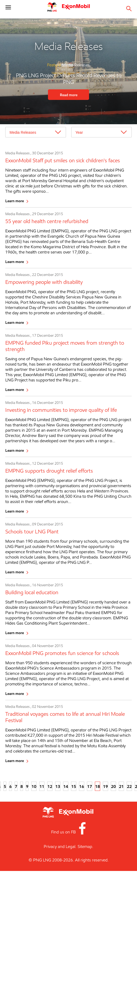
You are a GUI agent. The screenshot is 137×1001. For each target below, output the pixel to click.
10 (34, 786)
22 (129, 786)
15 (73, 786)
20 (113, 786)
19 (105, 786)
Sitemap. (85, 846)
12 (49, 786)
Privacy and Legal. (60, 846)
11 (41, 786)
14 (65, 786)
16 (81, 786)
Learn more (14, 201)
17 (89, 786)
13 (57, 786)
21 (121, 786)
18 (97, 786)
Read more (68, 95)
